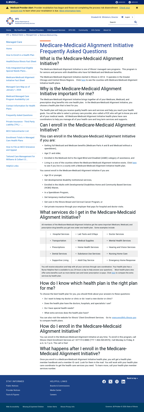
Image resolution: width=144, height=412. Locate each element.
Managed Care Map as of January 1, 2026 (18, 88)
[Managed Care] (31, 35)
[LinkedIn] (123, 382)
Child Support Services (56, 30)
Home (8, 30)
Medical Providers (36, 30)
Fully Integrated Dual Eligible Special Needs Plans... (19, 69)
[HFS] (8, 35)
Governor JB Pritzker (113, 406)
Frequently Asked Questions (19, 115)
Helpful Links (12, 166)
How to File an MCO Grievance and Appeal (20, 148)
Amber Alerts (52, 407)
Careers (53, 395)
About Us (107, 30)
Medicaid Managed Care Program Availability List (17, 97)
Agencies (120, 2)
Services (133, 2)
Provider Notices (13, 390)
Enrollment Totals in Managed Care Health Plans (20, 139)
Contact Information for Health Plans (20, 107)
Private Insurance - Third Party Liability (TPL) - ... (20, 123)
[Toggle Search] (135, 22)
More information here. (70, 11)
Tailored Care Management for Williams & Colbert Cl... (20, 158)
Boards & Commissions (60, 386)
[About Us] (112, 29)
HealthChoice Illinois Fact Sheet (21, 61)
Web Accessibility (12, 407)
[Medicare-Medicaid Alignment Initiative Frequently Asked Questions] (49, 35)
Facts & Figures (12, 395)
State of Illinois (132, 406)
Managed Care (14, 42)
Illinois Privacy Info (67, 407)
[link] (104, 382)
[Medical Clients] (18, 35)
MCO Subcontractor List (17, 131)
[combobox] (129, 17)
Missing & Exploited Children (33, 407)
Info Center (95, 30)
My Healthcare (20, 30)
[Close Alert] (137, 8)
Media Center (55, 390)
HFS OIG (72, 30)
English (127, 17)
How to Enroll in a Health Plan (20, 55)
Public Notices (12, 386)
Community (83, 30)
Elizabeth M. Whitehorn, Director (104, 17)
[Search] (123, 22)
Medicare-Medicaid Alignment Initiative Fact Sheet (20, 79)
